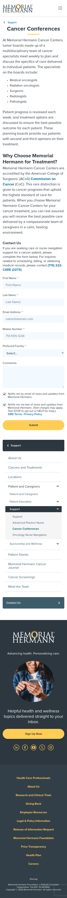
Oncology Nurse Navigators (30, 535)
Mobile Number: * (13, 329)
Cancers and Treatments (25, 467)
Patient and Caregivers (24, 494)
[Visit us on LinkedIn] (17, 747)
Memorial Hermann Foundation (33, 838)
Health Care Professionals (33, 778)
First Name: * (10, 278)
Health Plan (33, 855)
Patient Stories (18, 555)
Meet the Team (18, 587)
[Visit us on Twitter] (42, 747)
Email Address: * (13, 312)
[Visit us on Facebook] (25, 747)
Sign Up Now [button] (33, 734)
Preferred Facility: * (14, 346)
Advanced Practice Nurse (28, 523)
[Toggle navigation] (60, 8)
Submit (33, 425)
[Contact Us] (33, 603)
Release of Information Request (33, 829)
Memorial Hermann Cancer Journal (27, 566)
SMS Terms (15, 414)
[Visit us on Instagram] (51, 747)
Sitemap (34, 879)
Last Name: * (10, 295)
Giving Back (33, 804)
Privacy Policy (33, 414)
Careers (33, 864)
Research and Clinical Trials (33, 795)
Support (9, 22)
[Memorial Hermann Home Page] (18, 8)
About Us (14, 458)
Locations (14, 477)
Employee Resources (33, 812)
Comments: (10, 363)
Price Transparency (33, 846)
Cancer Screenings (21, 577)
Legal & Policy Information (33, 821)
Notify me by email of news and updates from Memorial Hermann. (36, 395)
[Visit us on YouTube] (34, 747)
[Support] (33, 445)
